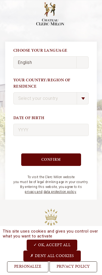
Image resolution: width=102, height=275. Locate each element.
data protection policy (60, 192)
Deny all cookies (52, 255)
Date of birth (29, 118)
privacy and (33, 192)
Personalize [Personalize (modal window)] (28, 267)
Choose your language (40, 50)
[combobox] (51, 98)
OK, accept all (51, 244)
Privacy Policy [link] (73, 267)
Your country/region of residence (41, 83)
